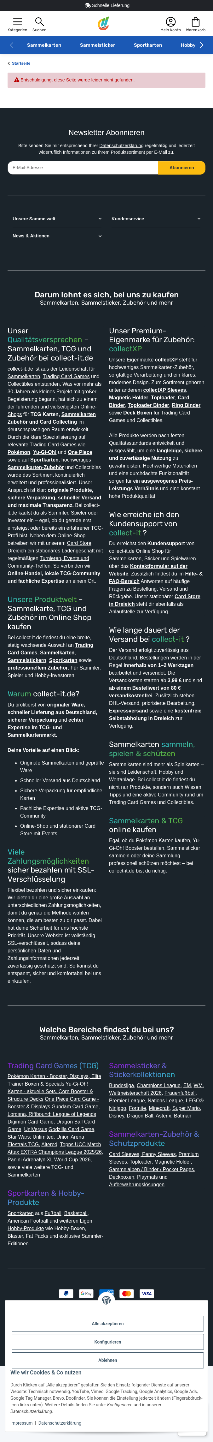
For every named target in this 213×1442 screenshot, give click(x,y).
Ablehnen (107, 1360)
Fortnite (119, 1176)
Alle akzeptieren (108, 1323)
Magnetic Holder (130, 1238)
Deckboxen (181, 1245)
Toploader (168, 1230)
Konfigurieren (107, 1341)
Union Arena (77, 1205)
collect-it (125, 548)
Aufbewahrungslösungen (141, 1260)
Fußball (58, 1281)
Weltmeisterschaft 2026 (152, 1154)
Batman (189, 1184)
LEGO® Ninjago (170, 1169)
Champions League (164, 1146)
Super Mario (173, 1176)
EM (195, 1146)
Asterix (168, 1184)
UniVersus (37, 1198)
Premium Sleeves (131, 1230)
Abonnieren (182, 167)
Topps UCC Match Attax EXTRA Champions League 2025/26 (48, 1220)
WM (114, 1154)
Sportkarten (148, 45)
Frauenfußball (126, 1161)
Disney (117, 1184)
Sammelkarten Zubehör (39, 429)
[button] (17, 24)
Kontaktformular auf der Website (153, 589)
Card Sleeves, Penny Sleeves (144, 1222)
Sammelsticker (97, 45)
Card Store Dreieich (56, 573)
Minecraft (143, 1176)
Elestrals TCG (23, 1213)
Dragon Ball (142, 1184)
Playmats (120, 1253)
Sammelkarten (44, 45)
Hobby (188, 45)
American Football (31, 1289)
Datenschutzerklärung (122, 145)
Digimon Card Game (33, 1190)
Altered (51, 1213)
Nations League (129, 1169)
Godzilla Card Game (76, 1198)
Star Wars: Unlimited (33, 1205)
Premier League (166, 1161)
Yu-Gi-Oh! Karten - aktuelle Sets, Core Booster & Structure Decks (53, 1152)
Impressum (21, 1423)
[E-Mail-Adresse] (83, 168)
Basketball (84, 1281)
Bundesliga (123, 1146)
